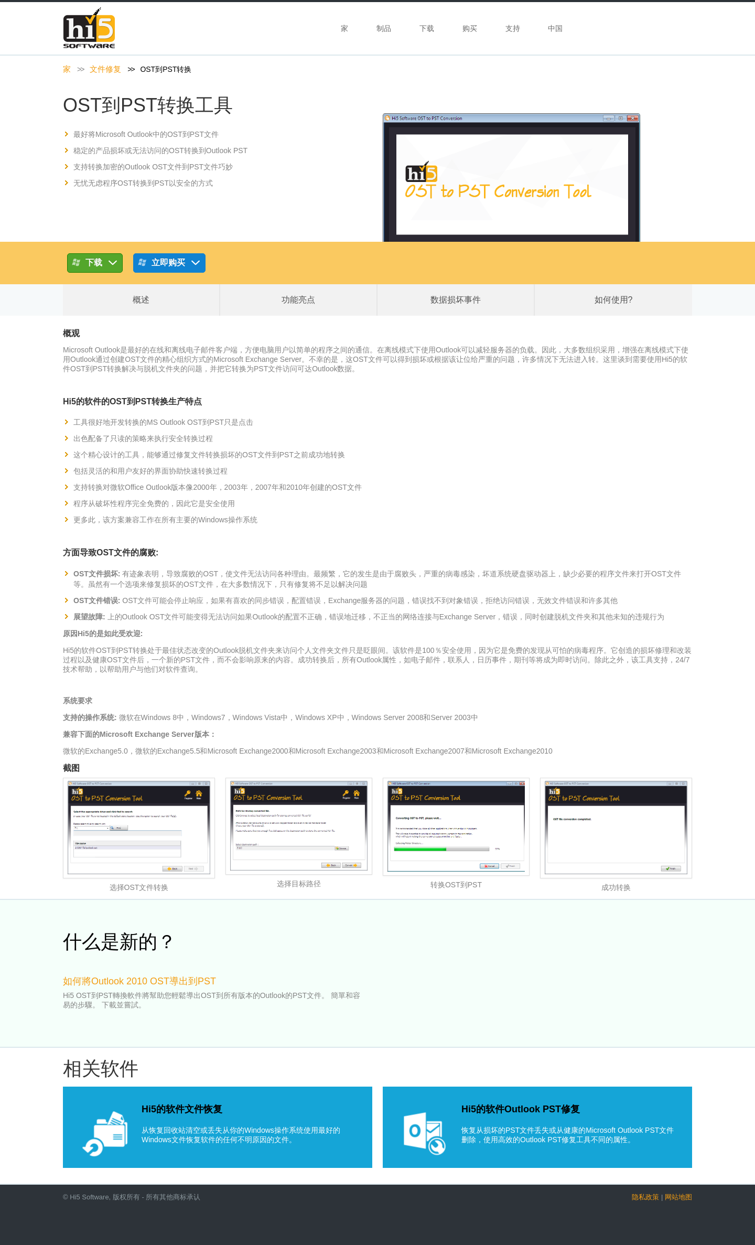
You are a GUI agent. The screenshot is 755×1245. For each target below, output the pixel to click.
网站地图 (678, 1197)
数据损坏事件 (455, 299)
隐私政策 (645, 1197)
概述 (141, 299)
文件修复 (105, 69)
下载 (426, 28)
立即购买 (169, 264)
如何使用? (614, 299)
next (705, 994)
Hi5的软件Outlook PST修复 (520, 1109)
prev (50, 994)
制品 (383, 28)
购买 (469, 28)
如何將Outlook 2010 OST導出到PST (139, 981)
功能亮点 (298, 299)
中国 (556, 28)
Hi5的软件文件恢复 (182, 1109)
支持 (512, 28)
